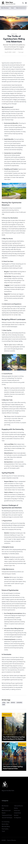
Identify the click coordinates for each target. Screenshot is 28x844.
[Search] (23, 3)
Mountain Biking (6, 826)
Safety (16, 808)
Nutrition (14, 34)
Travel (3, 831)
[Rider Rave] (8, 3)
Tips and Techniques (7, 817)
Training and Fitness (7, 815)
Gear (12, 8)
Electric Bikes (5, 824)
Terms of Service (11, 840)
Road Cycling (5, 829)
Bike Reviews (5, 8)
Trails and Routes (18, 805)
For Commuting (5, 821)
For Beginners (17, 817)
